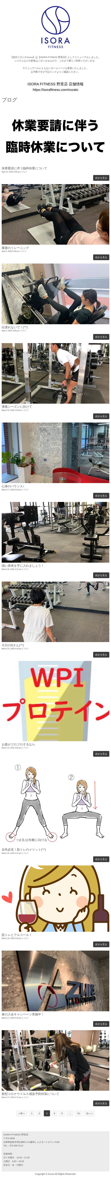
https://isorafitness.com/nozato (55, 90)
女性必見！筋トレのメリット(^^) (24, 849)
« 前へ (22, 1113)
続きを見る (101, 178)
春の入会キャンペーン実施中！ (23, 1014)
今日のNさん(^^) (13, 645)
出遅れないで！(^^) (15, 327)
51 (78, 1113)
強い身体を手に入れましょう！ (23, 565)
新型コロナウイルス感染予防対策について (30, 1094)
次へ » (89, 1113)
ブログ (24, 172)
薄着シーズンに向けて (17, 406)
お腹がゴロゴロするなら (18, 744)
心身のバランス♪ (13, 486)
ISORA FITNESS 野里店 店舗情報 (55, 84)
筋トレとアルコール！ (17, 935)
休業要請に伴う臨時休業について (24, 168)
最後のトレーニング (15, 248)
